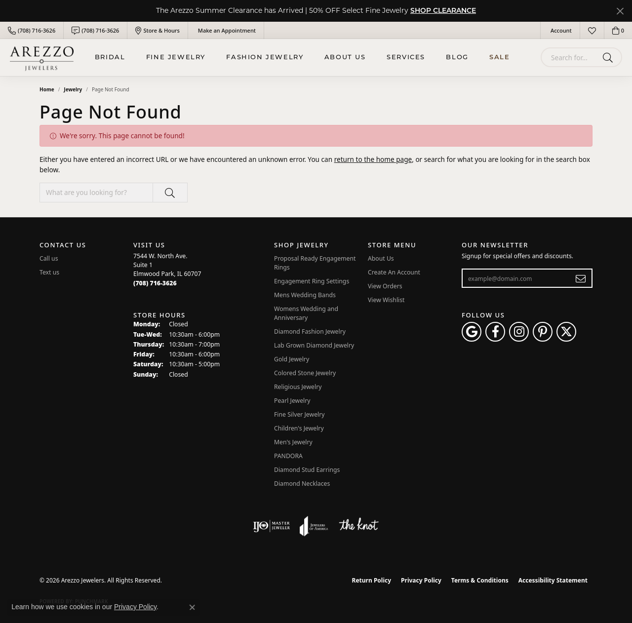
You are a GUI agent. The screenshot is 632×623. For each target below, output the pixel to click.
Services (406, 57)
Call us (49, 258)
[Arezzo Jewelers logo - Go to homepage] (42, 57)
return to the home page (373, 159)
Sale (499, 57)
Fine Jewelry (175, 57)
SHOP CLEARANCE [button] (443, 11)
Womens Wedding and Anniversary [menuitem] (306, 313)
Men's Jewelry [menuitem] (293, 442)
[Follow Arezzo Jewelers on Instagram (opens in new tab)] (519, 332)
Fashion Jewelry (264, 57)
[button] (560, 30)
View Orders (385, 286)
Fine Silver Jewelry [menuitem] (299, 414)
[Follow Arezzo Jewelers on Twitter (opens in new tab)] (566, 332)
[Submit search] (609, 57)
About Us (345, 57)
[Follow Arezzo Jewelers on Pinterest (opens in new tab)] (543, 332)
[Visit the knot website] (358, 526)
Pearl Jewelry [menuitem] (292, 400)
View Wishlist (386, 300)
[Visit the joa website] (314, 526)
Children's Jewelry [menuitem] (299, 428)
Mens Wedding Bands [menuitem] (305, 295)
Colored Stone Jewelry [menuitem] (305, 373)
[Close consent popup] (192, 607)
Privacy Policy (421, 580)
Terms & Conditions (480, 580)
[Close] (620, 11)
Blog (457, 57)
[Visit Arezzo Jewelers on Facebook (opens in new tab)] (495, 332)
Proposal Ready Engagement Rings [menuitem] (315, 263)
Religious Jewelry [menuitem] (297, 387)
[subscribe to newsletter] (581, 278)
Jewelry (73, 89)
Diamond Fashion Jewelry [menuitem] (310, 331)
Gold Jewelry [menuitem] (291, 359)
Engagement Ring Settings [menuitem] (311, 281)
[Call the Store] (155, 283)
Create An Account (394, 272)
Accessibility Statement (553, 580)
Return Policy (372, 580)
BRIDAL (110, 57)
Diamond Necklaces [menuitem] (302, 483)
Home (47, 89)
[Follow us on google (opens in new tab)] (471, 332)
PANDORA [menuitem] (288, 456)
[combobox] (569, 57)
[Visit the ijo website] (271, 526)
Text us (49, 272)
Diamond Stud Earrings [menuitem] (307, 470)
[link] (31, 30)
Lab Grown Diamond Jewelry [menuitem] (314, 345)
